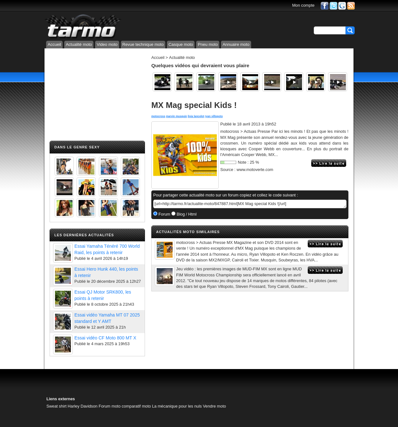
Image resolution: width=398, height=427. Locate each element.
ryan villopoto (214, 116)
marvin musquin (176, 116)
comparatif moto (136, 406)
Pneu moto (208, 44)
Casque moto (180, 44)
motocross (158, 116)
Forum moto (109, 406)
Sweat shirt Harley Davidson (72, 406)
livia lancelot (196, 116)
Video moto (107, 44)
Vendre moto (214, 406)
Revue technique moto (143, 44)
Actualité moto (79, 44)
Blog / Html (185, 214)
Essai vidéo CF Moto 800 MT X (105, 337)
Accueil (54, 44)
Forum (163, 214)
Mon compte (303, 5)
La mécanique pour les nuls (177, 406)
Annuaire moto (236, 44)
